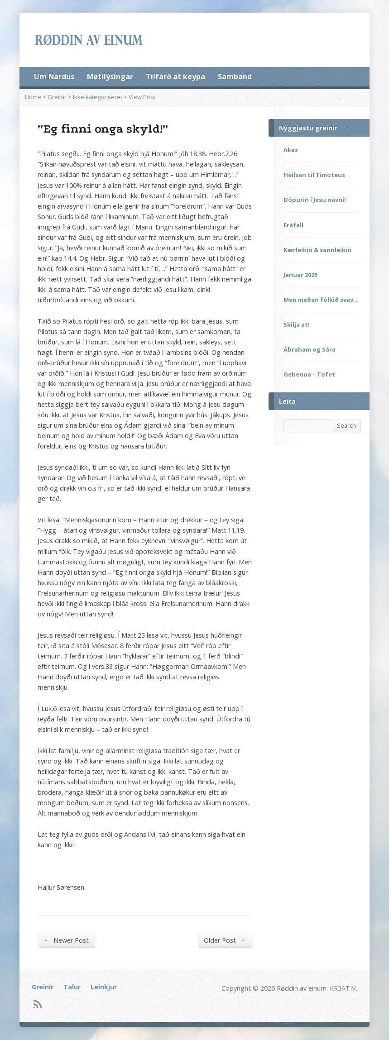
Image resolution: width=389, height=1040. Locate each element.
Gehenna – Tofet (309, 374)
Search (346, 425)
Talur (72, 987)
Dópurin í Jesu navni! (314, 200)
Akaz (290, 150)
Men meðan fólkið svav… (321, 300)
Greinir (57, 97)
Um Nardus (54, 76)
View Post (142, 97)
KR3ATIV (343, 988)
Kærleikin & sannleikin (317, 250)
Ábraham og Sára (309, 349)
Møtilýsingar (110, 76)
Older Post (225, 940)
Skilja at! (296, 324)
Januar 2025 (300, 275)
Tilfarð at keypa (175, 76)
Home (33, 97)
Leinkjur (104, 987)
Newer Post (66, 940)
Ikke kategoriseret (97, 97)
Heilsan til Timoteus (314, 175)
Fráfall (293, 225)
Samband (235, 76)
